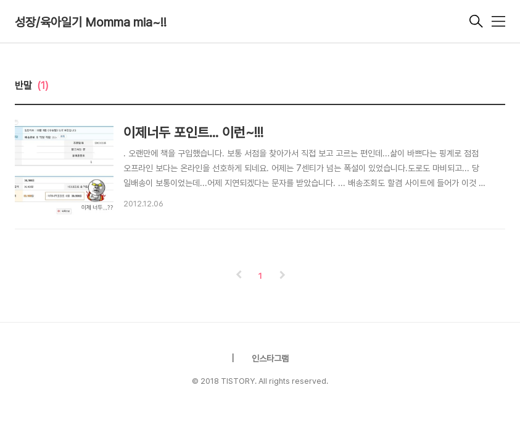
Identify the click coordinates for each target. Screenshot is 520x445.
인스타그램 (270, 358)
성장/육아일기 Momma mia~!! (91, 22)
